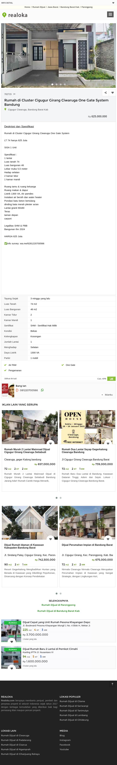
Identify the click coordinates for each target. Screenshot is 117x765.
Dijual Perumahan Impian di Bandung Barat (87, 545)
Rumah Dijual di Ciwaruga (15, 735)
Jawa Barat (53, 7)
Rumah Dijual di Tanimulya (74, 710)
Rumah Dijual (38, 7)
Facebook (65, 744)
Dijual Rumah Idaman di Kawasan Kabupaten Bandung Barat (24, 546)
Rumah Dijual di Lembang (74, 715)
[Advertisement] (59, 268)
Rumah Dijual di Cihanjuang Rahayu (20, 754)
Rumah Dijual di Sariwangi (74, 706)
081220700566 (27, 390)
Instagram (65, 740)
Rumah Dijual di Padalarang (16, 740)
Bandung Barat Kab (69, 7)
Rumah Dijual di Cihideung (74, 719)
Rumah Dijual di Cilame (72, 701)
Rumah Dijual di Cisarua (14, 744)
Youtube (64, 749)
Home (27, 7)
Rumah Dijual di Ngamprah (15, 749)
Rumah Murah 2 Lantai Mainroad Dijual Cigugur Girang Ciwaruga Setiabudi (27, 450)
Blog (62, 735)
